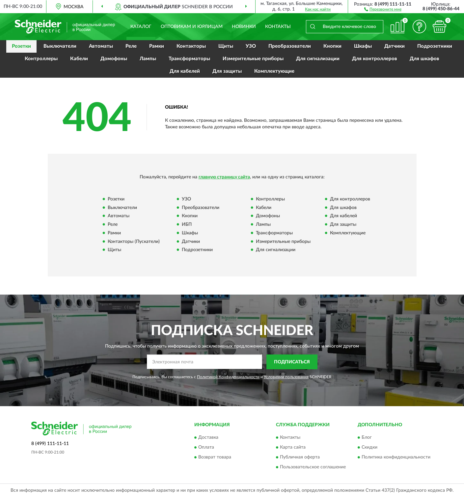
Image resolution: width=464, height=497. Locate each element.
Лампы (148, 58)
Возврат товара (214, 457)
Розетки (21, 46)
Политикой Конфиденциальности (228, 377)
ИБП (187, 224)
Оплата (206, 447)
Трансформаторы (189, 58)
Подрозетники (434, 46)
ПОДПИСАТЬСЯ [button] (292, 362)
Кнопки (332, 46)
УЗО (251, 46)
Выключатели (59, 46)
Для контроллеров (374, 58)
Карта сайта (293, 447)
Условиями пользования (286, 377)
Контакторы (191, 46)
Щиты (225, 46)
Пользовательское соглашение (313, 467)
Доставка (208, 437)
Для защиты (227, 71)
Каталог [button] (140, 26)
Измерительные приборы (253, 58)
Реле (131, 46)
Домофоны (113, 58)
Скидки (369, 447)
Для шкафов (424, 58)
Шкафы (363, 46)
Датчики (394, 46)
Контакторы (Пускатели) (134, 241)
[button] (382, 9)
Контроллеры (41, 58)
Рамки (156, 46)
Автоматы (101, 46)
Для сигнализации (318, 58)
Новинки (244, 26)
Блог (367, 437)
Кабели (79, 58)
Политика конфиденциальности (396, 457)
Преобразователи (289, 46)
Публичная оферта (300, 457)
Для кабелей (185, 71)
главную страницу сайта (224, 177)
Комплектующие (274, 71)
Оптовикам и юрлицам (192, 26)
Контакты (278, 26)
